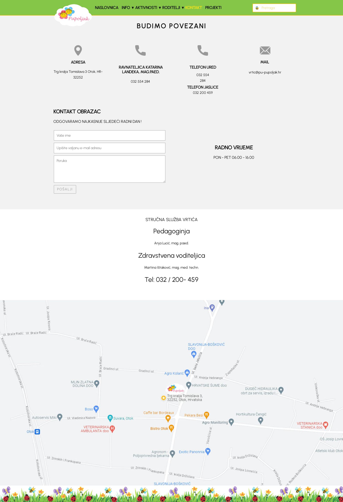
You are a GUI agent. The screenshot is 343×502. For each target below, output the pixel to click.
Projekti (213, 7)
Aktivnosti (146, 7)
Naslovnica (106, 7)
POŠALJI (65, 189)
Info (126, 7)
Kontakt (193, 7)
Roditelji (171, 7)
